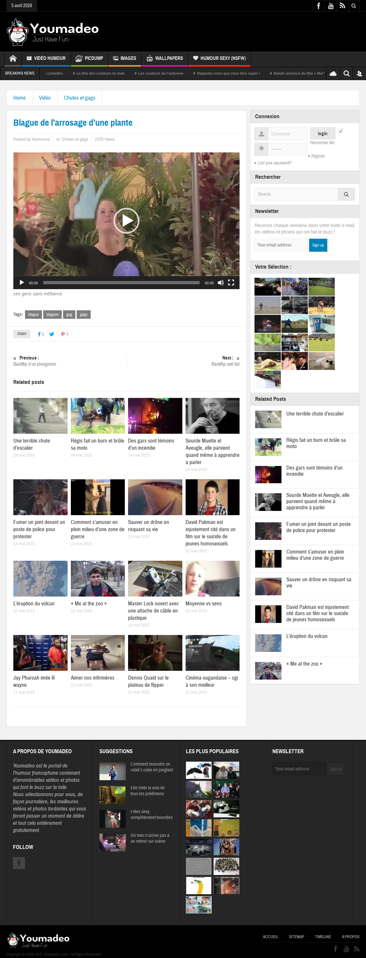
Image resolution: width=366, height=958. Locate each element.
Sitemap (296, 936)
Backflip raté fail (183, 361)
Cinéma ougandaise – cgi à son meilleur (212, 681)
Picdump (89, 59)
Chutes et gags (79, 97)
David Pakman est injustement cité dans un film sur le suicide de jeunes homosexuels (211, 533)
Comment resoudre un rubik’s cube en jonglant (152, 767)
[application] (126, 220)
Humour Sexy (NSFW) (219, 59)
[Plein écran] (231, 282)
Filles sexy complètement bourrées (152, 815)
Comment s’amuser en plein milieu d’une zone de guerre (97, 529)
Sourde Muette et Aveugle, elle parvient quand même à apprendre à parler (213, 451)
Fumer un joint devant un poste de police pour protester (39, 529)
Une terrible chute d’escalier (31, 444)
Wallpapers (164, 59)
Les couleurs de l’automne (174, 73)
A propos (350, 936)
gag (69, 314)
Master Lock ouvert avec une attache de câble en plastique (153, 610)
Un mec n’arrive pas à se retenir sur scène (150, 838)
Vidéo (45, 97)
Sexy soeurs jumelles (58, 73)
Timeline (323, 936)
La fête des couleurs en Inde (114, 73)
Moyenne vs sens (204, 603)
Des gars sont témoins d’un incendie (151, 444)
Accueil (270, 936)
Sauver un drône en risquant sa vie (148, 526)
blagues (52, 314)
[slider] (121, 282)
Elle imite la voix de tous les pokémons (148, 791)
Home (19, 97)
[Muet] (220, 282)
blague (33, 314)
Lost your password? (274, 163)
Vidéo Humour (46, 59)
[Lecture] (22, 282)
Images (124, 59)
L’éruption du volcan (34, 603)
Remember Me (322, 143)
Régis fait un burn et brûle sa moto (316, 443)
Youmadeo (24, 765)
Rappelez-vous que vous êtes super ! (242, 73)
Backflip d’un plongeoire (69, 361)
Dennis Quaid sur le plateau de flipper (148, 681)
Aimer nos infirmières (92, 677)
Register (318, 156)
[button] (126, 221)
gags (83, 314)
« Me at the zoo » (89, 603)
